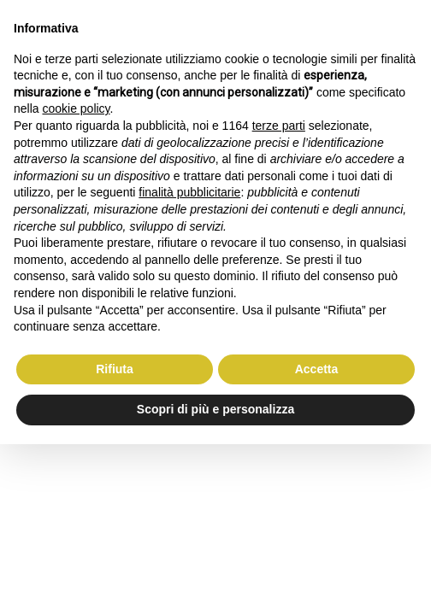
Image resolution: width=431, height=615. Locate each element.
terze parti (278, 125)
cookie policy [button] (75, 108)
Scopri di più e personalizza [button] (215, 409)
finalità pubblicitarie (189, 192)
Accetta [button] (317, 369)
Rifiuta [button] (114, 369)
